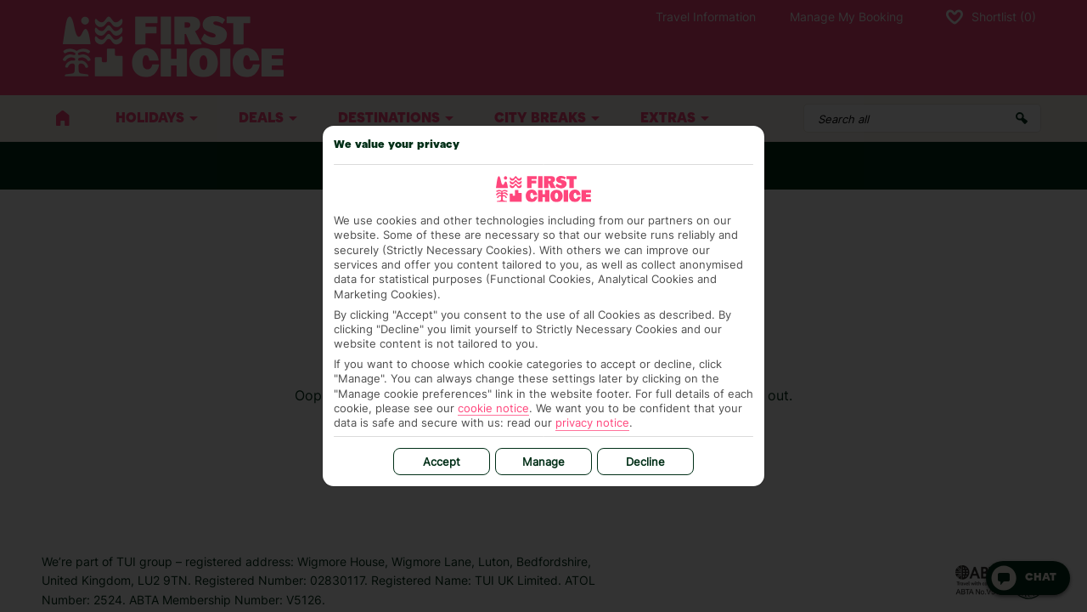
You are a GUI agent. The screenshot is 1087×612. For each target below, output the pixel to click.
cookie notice (493, 408)
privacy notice (592, 422)
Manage (543, 461)
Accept (441, 461)
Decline (645, 461)
